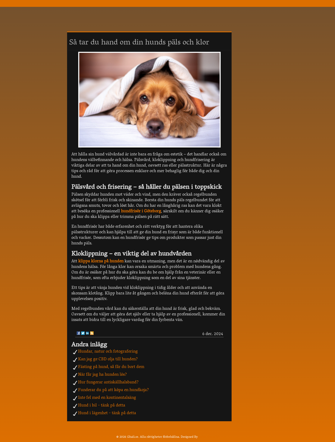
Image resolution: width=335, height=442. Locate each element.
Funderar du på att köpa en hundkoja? (113, 390)
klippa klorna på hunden (100, 261)
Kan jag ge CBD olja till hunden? (108, 359)
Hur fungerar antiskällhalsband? (108, 382)
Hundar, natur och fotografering (108, 352)
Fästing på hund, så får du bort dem (111, 367)
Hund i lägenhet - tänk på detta (107, 413)
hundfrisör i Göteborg (141, 211)
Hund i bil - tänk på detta (101, 406)
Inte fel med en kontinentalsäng (107, 398)
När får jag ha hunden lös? (102, 375)
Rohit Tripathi (209, 437)
